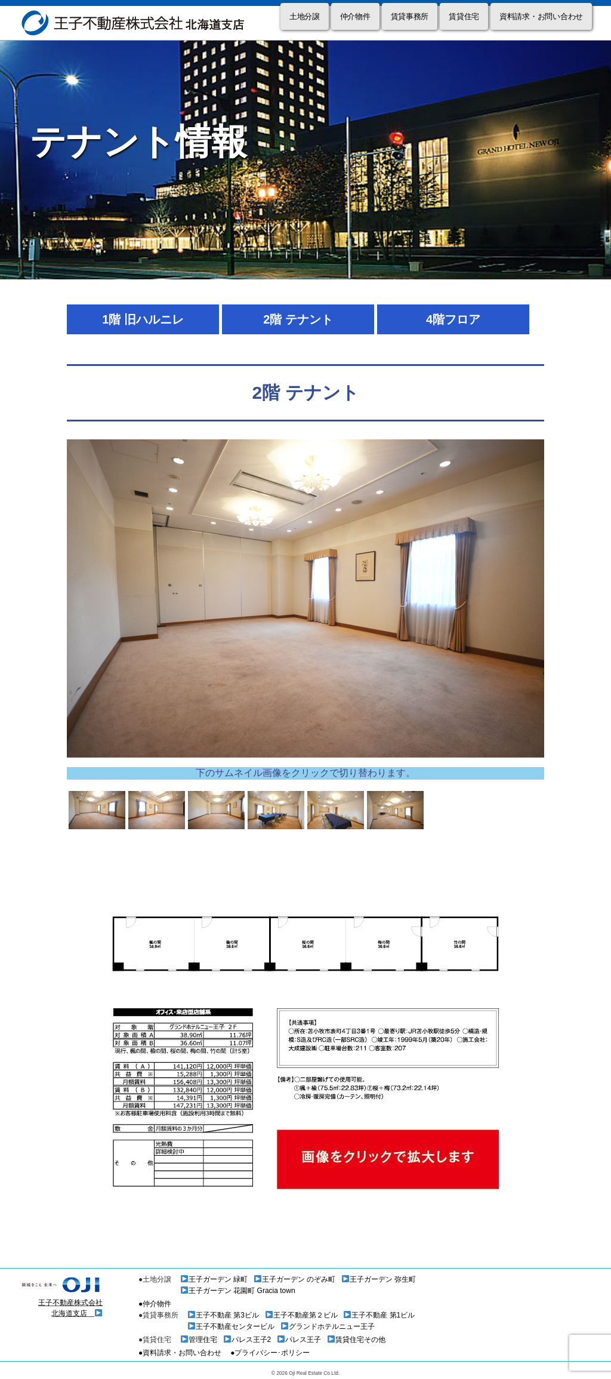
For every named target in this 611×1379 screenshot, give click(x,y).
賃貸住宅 (464, 16)
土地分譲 (304, 16)
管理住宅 (199, 1339)
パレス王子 (299, 1339)
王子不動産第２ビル (302, 1315)
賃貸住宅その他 (356, 1339)
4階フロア (453, 319)
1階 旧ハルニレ (143, 319)
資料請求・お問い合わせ (541, 16)
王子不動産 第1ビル (379, 1315)
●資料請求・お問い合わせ (179, 1353)
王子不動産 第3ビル (223, 1315)
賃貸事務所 (410, 16)
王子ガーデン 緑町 (214, 1279)
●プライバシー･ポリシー (270, 1353)
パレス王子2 (247, 1339)
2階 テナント (298, 319)
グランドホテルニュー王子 (328, 1326)
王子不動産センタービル (231, 1326)
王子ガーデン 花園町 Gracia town (238, 1290)
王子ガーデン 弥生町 (379, 1279)
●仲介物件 (154, 1304)
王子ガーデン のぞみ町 (294, 1279)
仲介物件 (355, 16)
